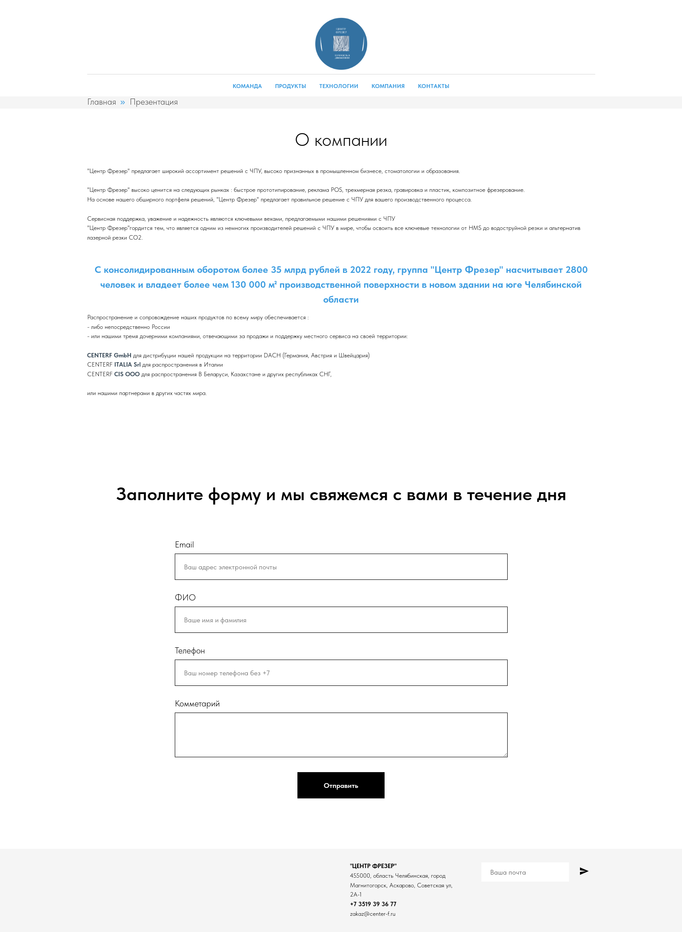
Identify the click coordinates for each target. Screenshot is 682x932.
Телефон (190, 650)
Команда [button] (247, 86)
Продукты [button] (290, 86)
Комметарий (197, 703)
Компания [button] (388, 86)
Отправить (341, 785)
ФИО (185, 597)
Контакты (433, 86)
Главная (101, 101)
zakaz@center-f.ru (373, 913)
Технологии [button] (338, 86)
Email (184, 544)
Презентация (154, 101)
